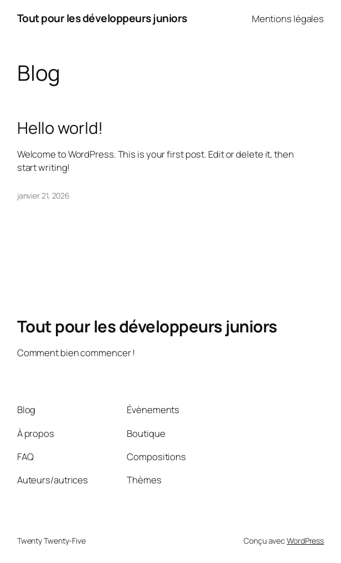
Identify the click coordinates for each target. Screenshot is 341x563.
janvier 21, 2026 (43, 195)
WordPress (305, 540)
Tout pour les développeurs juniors (102, 18)
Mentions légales (288, 18)
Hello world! (60, 128)
